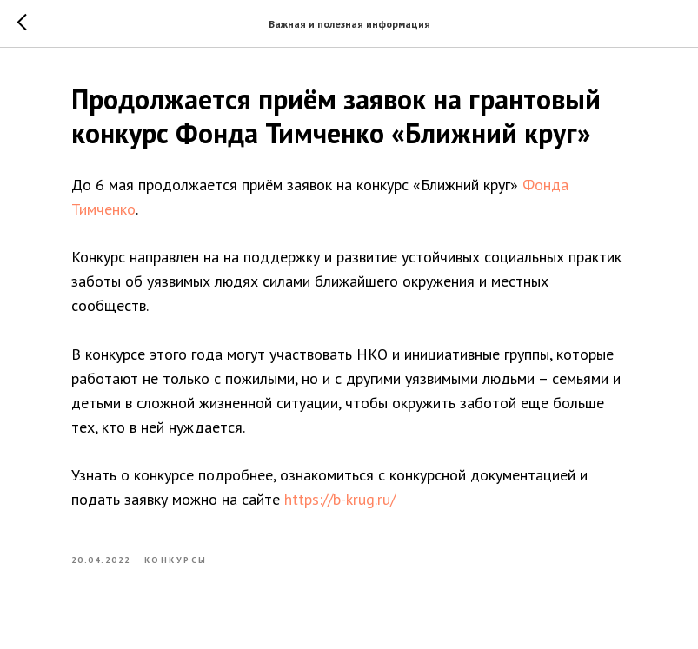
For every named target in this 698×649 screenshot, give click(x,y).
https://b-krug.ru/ (340, 499)
